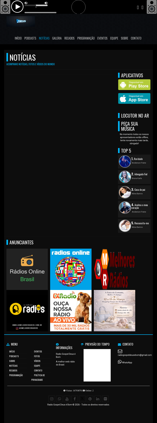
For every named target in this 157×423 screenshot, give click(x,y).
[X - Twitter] (82, 399)
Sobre (124, 38)
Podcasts (30, 38)
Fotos (37, 356)
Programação (86, 38)
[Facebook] (74, 399)
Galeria (57, 38)
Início (18, 38)
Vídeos (37, 361)
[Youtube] (67, 399)
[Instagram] (51, 399)
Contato (136, 38)
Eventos (102, 38)
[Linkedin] (97, 399)
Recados (69, 38)
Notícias (44, 38)
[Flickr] (105, 399)
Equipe (114, 38)
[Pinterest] (90, 399)
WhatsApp (127, 362)
